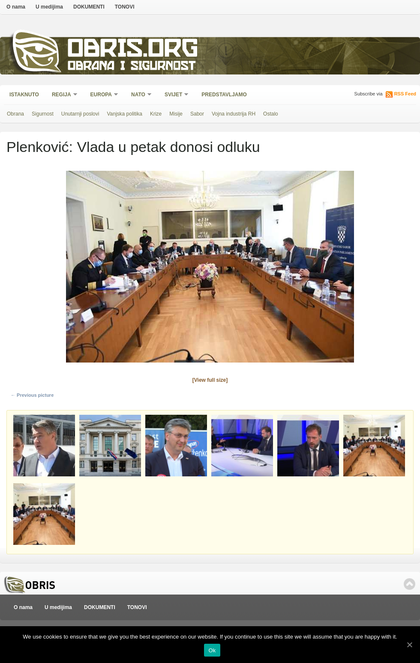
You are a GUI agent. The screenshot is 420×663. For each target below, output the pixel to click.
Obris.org (133, 50)
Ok (212, 650)
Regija (62, 95)
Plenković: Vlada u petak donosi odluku (133, 147)
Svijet (174, 95)
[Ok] (409, 644)
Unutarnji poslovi (80, 114)
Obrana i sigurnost (131, 67)
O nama (15, 7)
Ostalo (270, 114)
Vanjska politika (124, 114)
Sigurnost (43, 114)
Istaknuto (24, 95)
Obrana (15, 114)
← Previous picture (32, 395)
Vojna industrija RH (233, 114)
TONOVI (125, 7)
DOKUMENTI (89, 7)
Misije (176, 114)
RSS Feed (405, 93)
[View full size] (210, 380)
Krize (156, 114)
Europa (101, 95)
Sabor (197, 114)
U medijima (49, 7)
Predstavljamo (224, 95)
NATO (139, 95)
